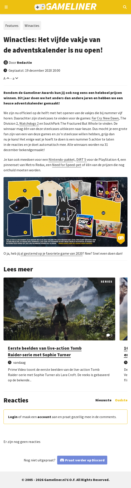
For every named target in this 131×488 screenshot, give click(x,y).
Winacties (32, 25)
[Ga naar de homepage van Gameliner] (66, 7)
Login (13, 417)
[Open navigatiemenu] (6, 7)
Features (11, 25)
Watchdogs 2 (29, 123)
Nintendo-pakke (61, 159)
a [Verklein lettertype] (13, 78)
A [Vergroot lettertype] (4, 78)
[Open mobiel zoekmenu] (125, 7)
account (44, 417)
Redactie (24, 62)
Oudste (121, 400)
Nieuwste (103, 400)
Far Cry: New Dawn (105, 118)
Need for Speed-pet (66, 165)
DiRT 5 (81, 159)
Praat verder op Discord (85, 460)
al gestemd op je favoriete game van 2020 (51, 253)
